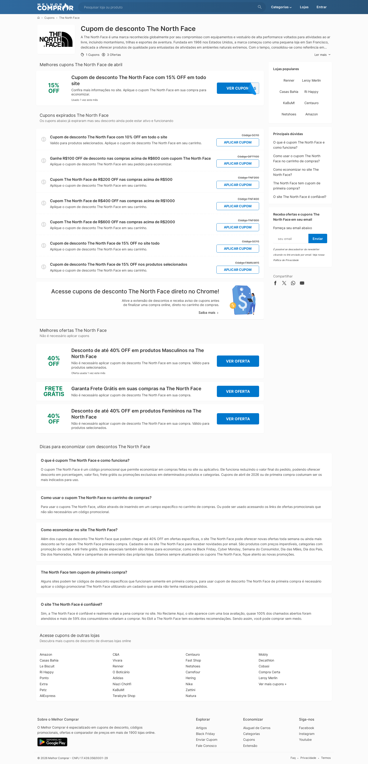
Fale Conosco (206, 746)
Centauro (311, 103)
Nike (189, 684)
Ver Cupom (242, 88)
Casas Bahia (289, 92)
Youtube (305, 739)
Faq (293, 758)
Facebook (306, 728)
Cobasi (264, 666)
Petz (43, 690)
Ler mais (322, 55)
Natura (191, 696)
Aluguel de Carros (256, 728)
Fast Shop (193, 660)
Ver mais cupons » (273, 684)
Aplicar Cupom (238, 142)
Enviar (318, 239)
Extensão (250, 746)
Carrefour (193, 672)
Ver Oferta (238, 361)
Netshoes (289, 114)
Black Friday (205, 734)
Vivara (117, 660)
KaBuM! (289, 103)
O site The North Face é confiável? (299, 197)
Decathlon (266, 660)
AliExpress (47, 696)
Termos (326, 758)
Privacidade (308, 758)
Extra (44, 684)
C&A (116, 654)
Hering (191, 678)
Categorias (251, 734)
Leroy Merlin (311, 80)
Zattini (190, 690)
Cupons (49, 17)
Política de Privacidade (286, 260)
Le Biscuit (47, 666)
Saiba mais (209, 312)
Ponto (44, 678)
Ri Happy (311, 92)
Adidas (118, 678)
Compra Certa (269, 672)
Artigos (201, 728)
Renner (289, 80)
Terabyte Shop (124, 696)
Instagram (306, 734)
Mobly (263, 654)
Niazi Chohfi (122, 684)
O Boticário (121, 672)
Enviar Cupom (206, 739)
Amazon (311, 114)
